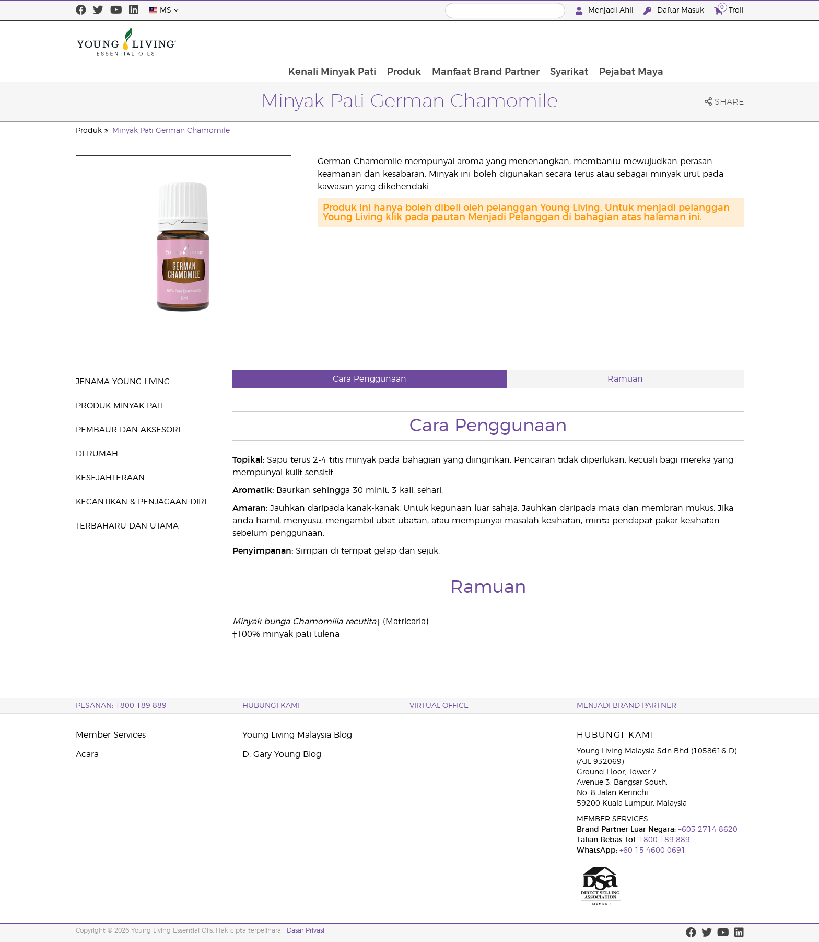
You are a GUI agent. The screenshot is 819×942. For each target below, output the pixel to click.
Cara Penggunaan (369, 379)
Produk (477, 41)
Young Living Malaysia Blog (297, 735)
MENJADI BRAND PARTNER (626, 705)
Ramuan (625, 379)
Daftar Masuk (675, 11)
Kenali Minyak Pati (404, 41)
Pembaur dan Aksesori (128, 430)
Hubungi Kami (271, 705)
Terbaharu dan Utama (127, 526)
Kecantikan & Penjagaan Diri (141, 502)
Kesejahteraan (110, 478)
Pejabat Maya (706, 41)
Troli (729, 9)
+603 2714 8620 (707, 829)
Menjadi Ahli (606, 11)
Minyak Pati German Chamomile (171, 130)
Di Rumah (97, 454)
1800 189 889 (663, 840)
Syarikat (643, 41)
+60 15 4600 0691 (652, 850)
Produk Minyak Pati (119, 406)
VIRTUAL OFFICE (439, 705)
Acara (87, 754)
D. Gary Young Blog (281, 754)
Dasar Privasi (305, 930)
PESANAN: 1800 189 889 (121, 705)
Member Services (111, 735)
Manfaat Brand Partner (559, 41)
